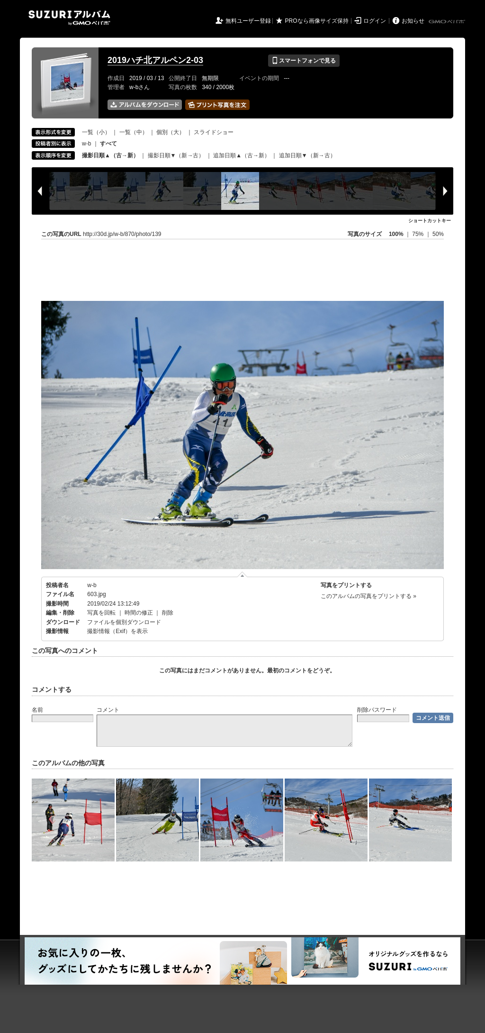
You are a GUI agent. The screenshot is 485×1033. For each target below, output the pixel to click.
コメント (108, 710)
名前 (37, 710)
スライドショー (214, 132)
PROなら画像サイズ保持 (317, 21)
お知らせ (413, 21)
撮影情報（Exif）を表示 (117, 631)
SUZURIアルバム (69, 18)
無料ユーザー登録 (248, 21)
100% (396, 234)
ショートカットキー (429, 220)
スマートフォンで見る (304, 60)
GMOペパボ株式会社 (448, 22)
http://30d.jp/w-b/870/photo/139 (122, 234)
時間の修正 (139, 612)
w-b (86, 143)
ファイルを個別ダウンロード (124, 622)
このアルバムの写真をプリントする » (368, 596)
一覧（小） (96, 132)
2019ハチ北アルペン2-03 (155, 60)
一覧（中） (133, 132)
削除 (167, 612)
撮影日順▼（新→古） (176, 155)
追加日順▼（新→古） (307, 155)
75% (418, 234)
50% (438, 234)
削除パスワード (377, 710)
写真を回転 (101, 612)
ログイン (374, 21)
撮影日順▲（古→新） (110, 155)
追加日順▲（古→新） (241, 155)
